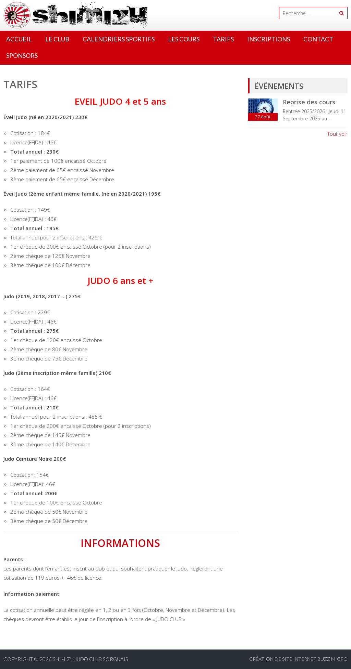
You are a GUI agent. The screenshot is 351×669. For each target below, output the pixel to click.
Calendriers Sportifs (119, 39)
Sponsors (22, 55)
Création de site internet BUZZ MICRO (298, 659)
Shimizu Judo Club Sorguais (90, 659)
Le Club (57, 39)
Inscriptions (268, 39)
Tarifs (223, 39)
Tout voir (337, 133)
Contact (318, 39)
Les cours (183, 39)
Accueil (19, 39)
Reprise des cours (309, 102)
